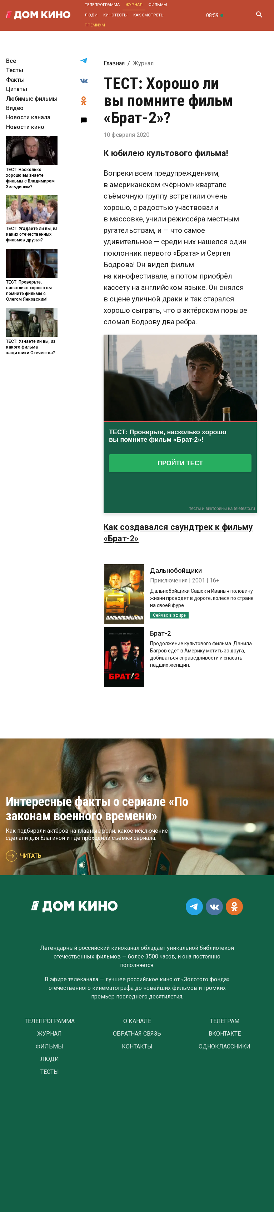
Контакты (137, 1046)
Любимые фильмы (32, 98)
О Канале (137, 1021)
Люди (91, 15)
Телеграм (224, 1021)
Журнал (134, 4)
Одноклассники (224, 1046)
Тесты (14, 70)
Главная (114, 63)
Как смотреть (148, 15)
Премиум (95, 25)
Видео (15, 108)
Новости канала (28, 117)
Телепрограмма (102, 4)
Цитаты (16, 89)
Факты (15, 79)
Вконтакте (225, 1034)
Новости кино (25, 127)
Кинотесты (115, 15)
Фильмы (157, 4)
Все (11, 60)
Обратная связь (137, 1034)
